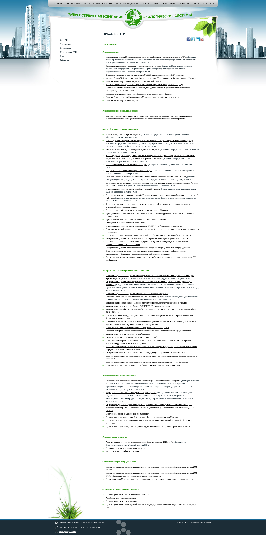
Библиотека (65, 60)
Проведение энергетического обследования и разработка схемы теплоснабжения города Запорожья (148, 331)
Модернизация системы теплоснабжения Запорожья (128, 334)
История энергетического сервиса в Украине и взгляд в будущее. (133, 66)
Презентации (65, 48)
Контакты (208, 3)
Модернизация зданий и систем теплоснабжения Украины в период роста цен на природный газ (147, 238)
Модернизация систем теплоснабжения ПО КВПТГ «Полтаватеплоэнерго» (138, 306)
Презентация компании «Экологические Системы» (127, 494)
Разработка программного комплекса (121, 498)
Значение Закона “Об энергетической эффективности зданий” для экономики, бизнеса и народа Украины (151, 78)
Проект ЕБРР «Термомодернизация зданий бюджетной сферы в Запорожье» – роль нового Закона (148, 426)
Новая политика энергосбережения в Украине (125, 448)
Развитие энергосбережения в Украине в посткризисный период (133, 81)
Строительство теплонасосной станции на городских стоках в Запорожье (137, 327)
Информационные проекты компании (122, 501)
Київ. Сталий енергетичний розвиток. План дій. (126, 164)
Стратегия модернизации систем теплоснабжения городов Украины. (135, 297)
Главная (57, 3)
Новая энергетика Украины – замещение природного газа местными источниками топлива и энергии (149, 479)
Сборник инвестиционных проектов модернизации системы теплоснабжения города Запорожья (147, 362)
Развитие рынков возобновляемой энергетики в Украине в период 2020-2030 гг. (140, 442)
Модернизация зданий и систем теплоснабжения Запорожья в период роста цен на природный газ (148, 248)
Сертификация (150, 3)
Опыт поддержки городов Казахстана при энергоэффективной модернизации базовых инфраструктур (149, 140)
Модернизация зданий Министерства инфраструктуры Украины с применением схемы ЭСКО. (146, 57)
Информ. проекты (190, 3)
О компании (73, 3)
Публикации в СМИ (68, 52)
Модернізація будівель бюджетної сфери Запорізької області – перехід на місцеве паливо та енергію (149, 404)
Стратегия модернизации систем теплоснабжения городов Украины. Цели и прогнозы (143, 365)
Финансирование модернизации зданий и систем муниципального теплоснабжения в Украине (146, 303)
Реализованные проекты (98, 3)
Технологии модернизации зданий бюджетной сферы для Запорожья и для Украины (142, 417)
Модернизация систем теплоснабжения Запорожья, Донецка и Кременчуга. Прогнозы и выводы (147, 352)
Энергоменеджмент (127, 3)
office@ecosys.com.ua (67, 532)
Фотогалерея (65, 44)
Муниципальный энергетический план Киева (125, 222)
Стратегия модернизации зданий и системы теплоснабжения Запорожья (137, 293)
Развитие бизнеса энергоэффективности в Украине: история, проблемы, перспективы (142, 97)
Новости (64, 40)
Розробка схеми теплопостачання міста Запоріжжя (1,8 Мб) (131, 337)
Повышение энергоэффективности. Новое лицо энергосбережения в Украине (139, 94)
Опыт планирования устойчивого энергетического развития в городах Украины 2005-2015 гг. (146, 177)
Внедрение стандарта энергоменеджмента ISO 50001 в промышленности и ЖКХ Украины (145, 75)
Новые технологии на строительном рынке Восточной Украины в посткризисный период (144, 84)
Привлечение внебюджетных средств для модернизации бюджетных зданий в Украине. (143, 381)
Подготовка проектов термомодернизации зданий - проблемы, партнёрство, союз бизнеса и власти (148, 235)
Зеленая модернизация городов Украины (123, 134)
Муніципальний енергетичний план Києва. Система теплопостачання (136, 219)
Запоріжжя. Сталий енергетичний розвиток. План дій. (129, 170)
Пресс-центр (169, 3)
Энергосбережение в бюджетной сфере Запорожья (127, 414)
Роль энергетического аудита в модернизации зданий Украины (132, 149)
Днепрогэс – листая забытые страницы (122, 451)
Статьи (63, 56)
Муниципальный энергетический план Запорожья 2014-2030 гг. (133, 189)
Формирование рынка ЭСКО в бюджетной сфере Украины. (131, 392)
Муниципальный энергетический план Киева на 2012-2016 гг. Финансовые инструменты (144, 226)
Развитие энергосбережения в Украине (122, 100)
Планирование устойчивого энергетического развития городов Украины (137, 210)
